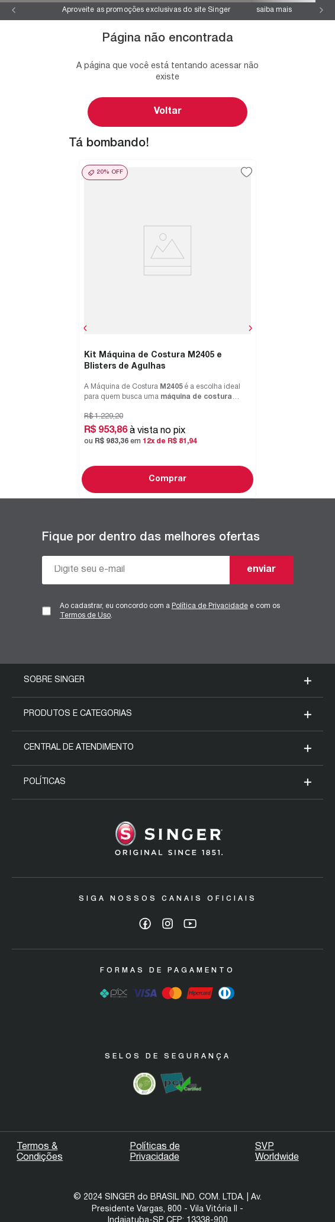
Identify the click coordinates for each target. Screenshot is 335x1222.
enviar (261, 569)
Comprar (167, 479)
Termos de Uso (85, 615)
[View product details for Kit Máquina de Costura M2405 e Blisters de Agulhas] (167, 328)
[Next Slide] (321, 10)
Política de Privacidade (210, 606)
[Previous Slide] (14, 10)
